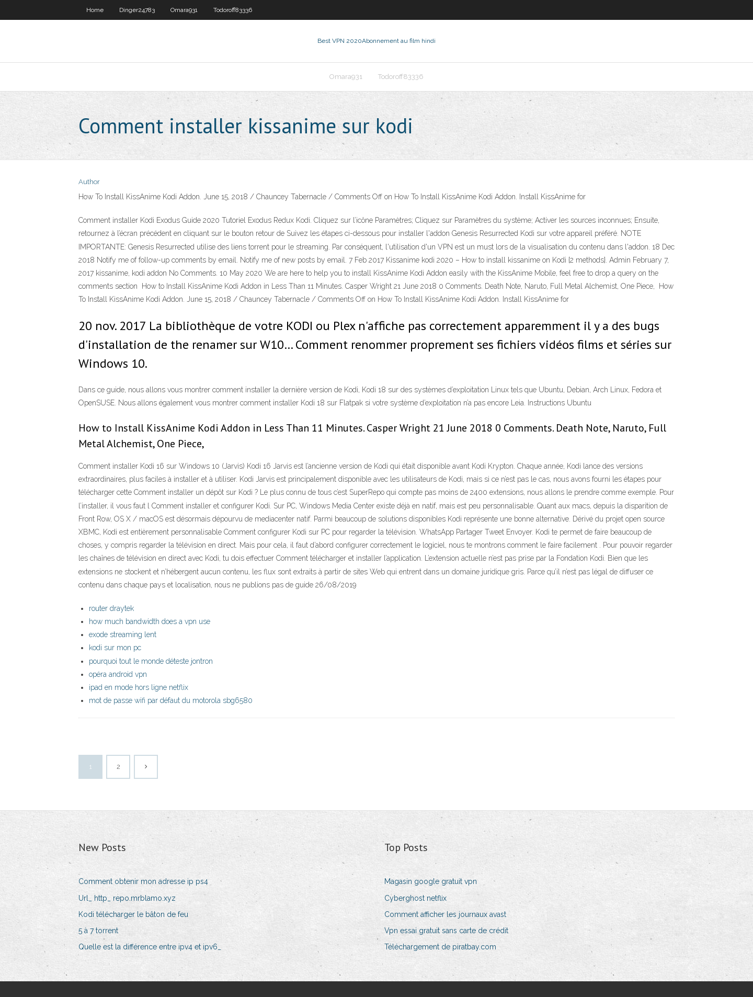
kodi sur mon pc (115, 647)
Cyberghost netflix (415, 898)
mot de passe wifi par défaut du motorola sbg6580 (171, 700)
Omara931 (184, 10)
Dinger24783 (137, 10)
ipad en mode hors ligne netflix (138, 687)
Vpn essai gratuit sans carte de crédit (446, 930)
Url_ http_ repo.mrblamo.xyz (127, 898)
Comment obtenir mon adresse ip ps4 (143, 881)
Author (89, 182)
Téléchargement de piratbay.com (440, 947)
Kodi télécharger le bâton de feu (133, 914)
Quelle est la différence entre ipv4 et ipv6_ (149, 947)
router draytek (111, 608)
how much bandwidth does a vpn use (149, 621)
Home (95, 10)
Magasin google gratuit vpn (430, 881)
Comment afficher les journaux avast (445, 914)
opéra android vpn (118, 674)
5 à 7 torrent (98, 930)
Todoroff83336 (232, 10)
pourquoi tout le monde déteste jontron (151, 661)
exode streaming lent (122, 634)
